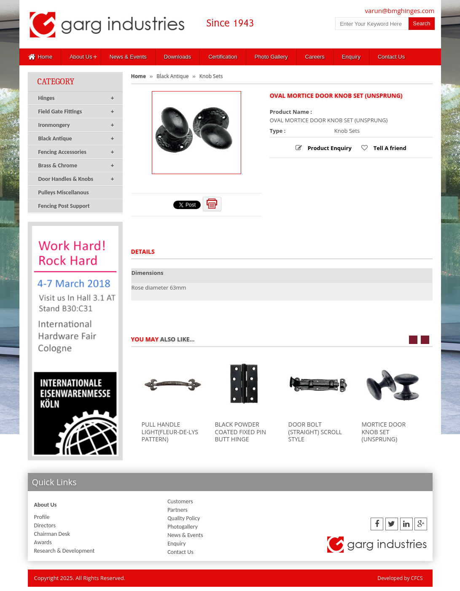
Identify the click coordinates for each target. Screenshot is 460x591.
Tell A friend (389, 148)
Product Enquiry (329, 148)
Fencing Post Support (64, 206)
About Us (81, 57)
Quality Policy (183, 518)
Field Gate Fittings (76, 111)
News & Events (128, 57)
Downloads (177, 57)
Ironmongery (76, 125)
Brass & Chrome (76, 165)
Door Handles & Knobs (76, 179)
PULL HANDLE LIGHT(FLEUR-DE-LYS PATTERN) (170, 431)
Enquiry (351, 57)
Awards (43, 542)
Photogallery (182, 526)
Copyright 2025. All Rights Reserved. (80, 578)
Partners (177, 509)
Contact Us (391, 57)
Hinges (76, 98)
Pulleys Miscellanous (63, 192)
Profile (42, 517)
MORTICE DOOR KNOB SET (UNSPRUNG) (384, 431)
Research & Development (64, 550)
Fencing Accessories (76, 152)
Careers (315, 57)
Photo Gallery (271, 57)
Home (40, 57)
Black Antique (76, 138)
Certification (222, 57)
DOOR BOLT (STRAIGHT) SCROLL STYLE (315, 431)
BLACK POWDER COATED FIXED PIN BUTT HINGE (240, 431)
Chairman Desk (52, 533)
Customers (180, 501)
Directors (45, 525)
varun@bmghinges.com (400, 10)
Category (56, 81)
